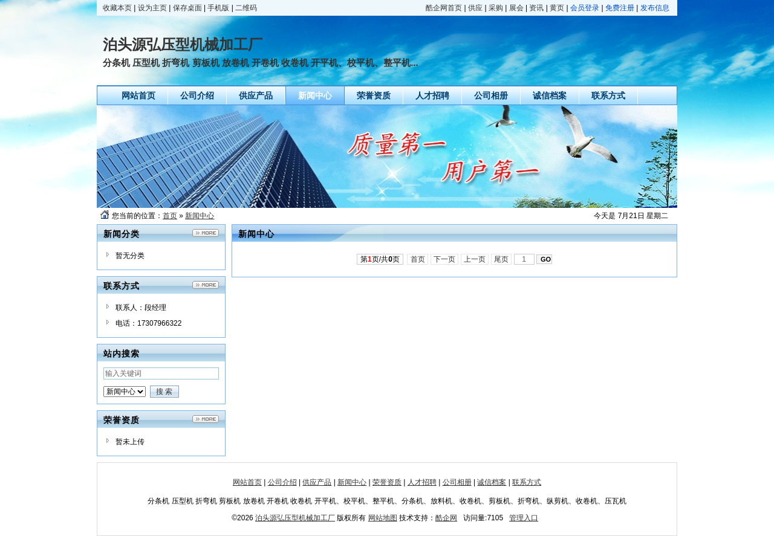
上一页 (475, 259)
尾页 (501, 259)
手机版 (218, 8)
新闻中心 (199, 215)
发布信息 (654, 8)
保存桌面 (187, 8)
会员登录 (584, 8)
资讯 (536, 8)
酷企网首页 (444, 8)
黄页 (557, 8)
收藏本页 (117, 8)
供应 (475, 8)
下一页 (445, 259)
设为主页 (152, 8)
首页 (170, 215)
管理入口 (523, 518)
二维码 (246, 8)
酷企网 (446, 518)
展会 (516, 8)
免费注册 (619, 8)
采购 (496, 8)
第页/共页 (380, 259)
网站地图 (382, 518)
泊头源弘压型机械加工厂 (295, 518)
